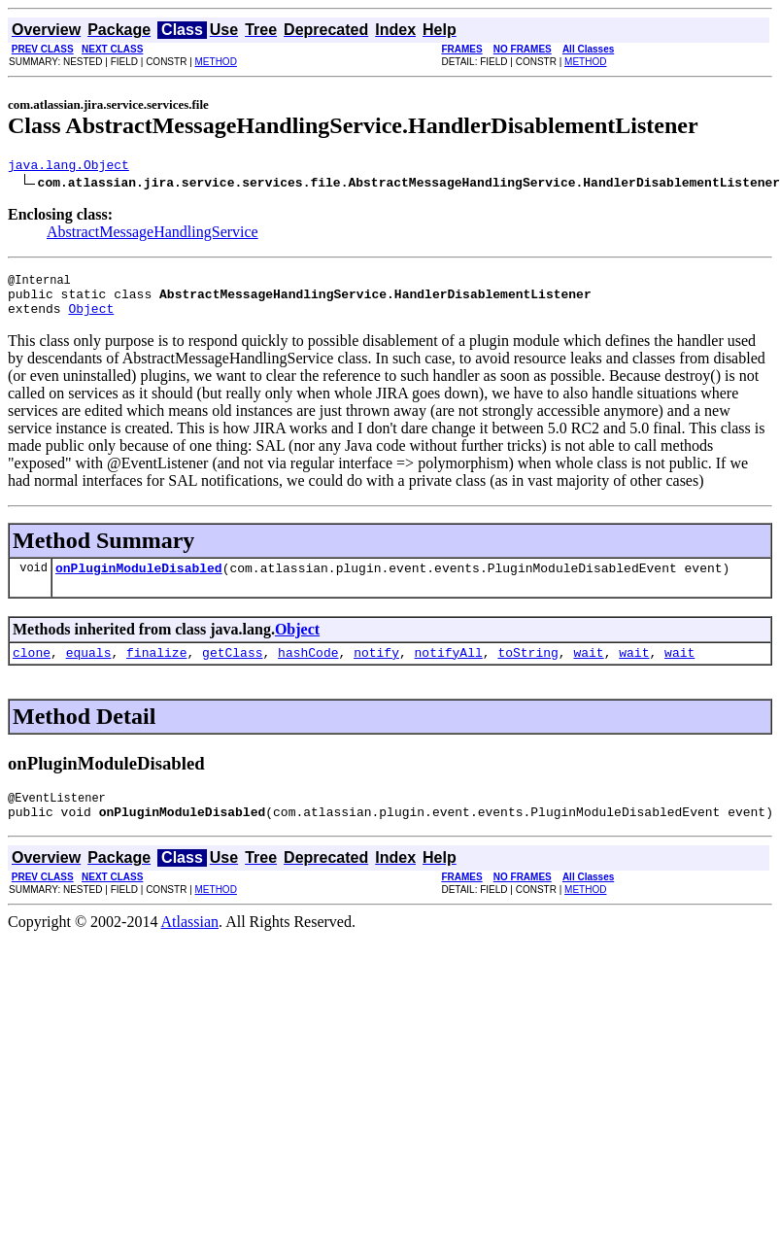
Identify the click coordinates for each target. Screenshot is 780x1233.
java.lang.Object (68, 167)
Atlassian (190, 945)
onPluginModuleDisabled (138, 582)
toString (527, 669)
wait (588, 669)
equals (89, 669)
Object (91, 319)
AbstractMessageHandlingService (152, 234)
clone (32, 669)
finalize (156, 669)
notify (376, 669)
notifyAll (449, 669)
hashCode (308, 669)
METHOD (216, 61)
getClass (232, 669)
